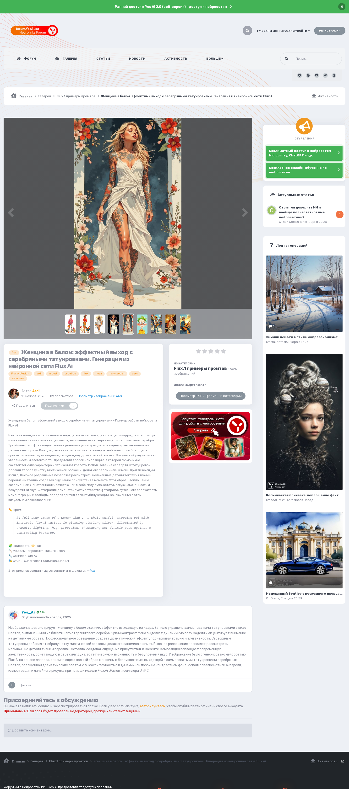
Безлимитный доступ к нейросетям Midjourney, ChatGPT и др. (300, 153)
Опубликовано (46, 617)
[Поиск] (302, 59)
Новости (137, 58)
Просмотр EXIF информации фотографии (211, 396)
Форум (29, 58)
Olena (275, 598)
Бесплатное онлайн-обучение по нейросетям (298, 170)
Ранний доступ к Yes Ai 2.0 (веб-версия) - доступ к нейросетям (171, 7)
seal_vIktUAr (280, 500)
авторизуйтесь (152, 706)
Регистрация (329, 30)
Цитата (25, 685)
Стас (282, 222)
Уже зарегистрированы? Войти (283, 30)
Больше (214, 58)
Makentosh (279, 342)
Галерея (69, 58)
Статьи (103, 58)
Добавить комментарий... (30, 730)
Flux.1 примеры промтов (200, 368)
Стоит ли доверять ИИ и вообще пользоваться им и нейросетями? (302, 212)
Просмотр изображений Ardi (100, 396)
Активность (175, 58)
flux (92, 570)
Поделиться (23, 405)
